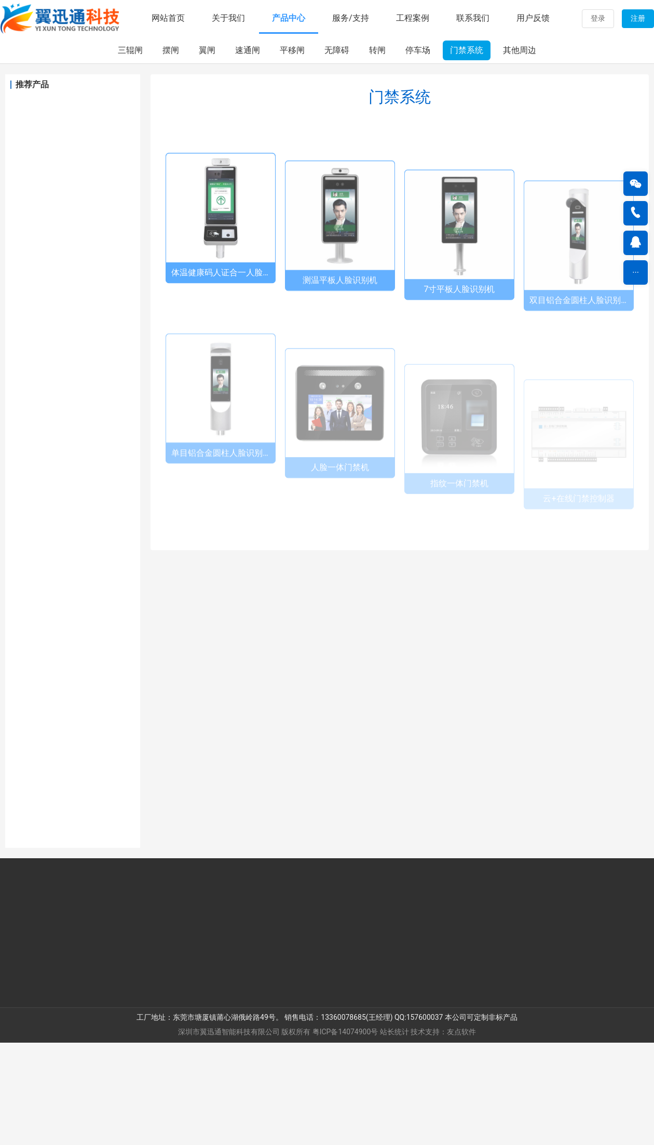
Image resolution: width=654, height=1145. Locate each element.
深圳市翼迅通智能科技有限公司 (229, 1134)
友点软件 (461, 1134)
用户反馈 (533, 18)
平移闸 (292, 152)
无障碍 (336, 152)
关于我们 (228, 18)
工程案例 (412, 18)
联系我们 (472, 18)
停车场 (417, 152)
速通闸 (247, 152)
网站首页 (168, 18)
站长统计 (394, 1134)
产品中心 (288, 18)
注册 (638, 18)
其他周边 (519, 152)
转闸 (377, 152)
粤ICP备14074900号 (345, 1134)
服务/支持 (350, 18)
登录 (598, 18)
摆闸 (170, 152)
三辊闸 (130, 152)
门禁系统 (466, 152)
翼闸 (207, 152)
